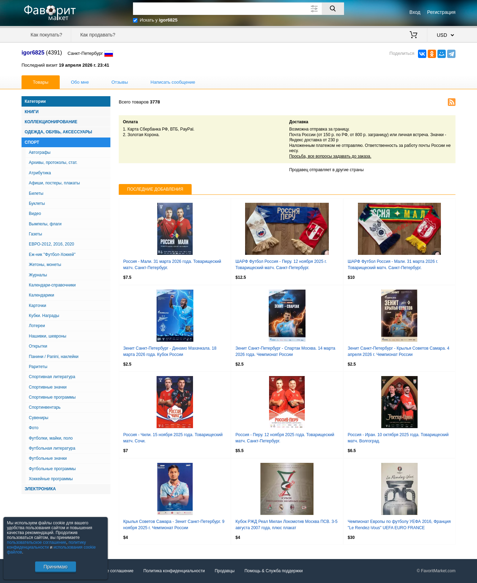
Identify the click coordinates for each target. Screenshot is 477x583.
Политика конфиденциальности (174, 570)
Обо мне (80, 82)
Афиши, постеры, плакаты (54, 183)
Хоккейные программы (51, 478)
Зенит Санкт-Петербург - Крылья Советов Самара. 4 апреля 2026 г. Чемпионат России (399, 351)
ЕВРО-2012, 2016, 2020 (51, 244)
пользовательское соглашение (36, 542)
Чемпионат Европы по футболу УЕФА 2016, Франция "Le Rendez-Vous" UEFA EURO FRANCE (399, 524)
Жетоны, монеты (45, 264)
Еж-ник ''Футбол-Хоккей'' (52, 254)
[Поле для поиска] (238, 8)
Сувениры (38, 417)
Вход (414, 12)
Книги (32, 111)
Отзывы (119, 82)
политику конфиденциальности (46, 545)
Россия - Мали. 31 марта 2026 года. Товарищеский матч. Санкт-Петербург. (172, 264)
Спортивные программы (52, 397)
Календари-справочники (52, 285)
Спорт (32, 142)
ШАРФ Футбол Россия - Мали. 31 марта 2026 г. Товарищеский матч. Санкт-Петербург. (393, 264)
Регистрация (441, 12)
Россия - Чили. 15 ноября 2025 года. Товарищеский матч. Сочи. (173, 437)
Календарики (41, 295)
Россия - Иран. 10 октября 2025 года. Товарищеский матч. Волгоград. (398, 437)
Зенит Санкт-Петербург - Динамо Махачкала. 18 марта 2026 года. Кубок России (169, 351)
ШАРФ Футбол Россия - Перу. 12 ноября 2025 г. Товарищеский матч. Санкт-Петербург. (281, 264)
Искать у (159, 20)
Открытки (38, 346)
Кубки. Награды (44, 315)
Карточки (37, 305)
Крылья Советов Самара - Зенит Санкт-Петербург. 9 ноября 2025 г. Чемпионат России (173, 524)
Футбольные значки (48, 458)
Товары (41, 82)
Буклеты (37, 203)
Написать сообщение (173, 82)
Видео (35, 213)
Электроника (40, 488)
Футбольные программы (52, 468)
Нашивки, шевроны (47, 336)
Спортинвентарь (45, 407)
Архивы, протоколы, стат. (53, 162)
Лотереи (37, 325)
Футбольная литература (52, 448)
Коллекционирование (51, 121)
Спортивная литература (52, 376)
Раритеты (38, 366)
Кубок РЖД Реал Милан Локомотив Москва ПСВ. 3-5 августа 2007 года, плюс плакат (286, 524)
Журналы (38, 275)
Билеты (36, 193)
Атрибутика (40, 172)
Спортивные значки (48, 387)
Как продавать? (97, 35)
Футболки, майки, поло (51, 438)
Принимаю (55, 566)
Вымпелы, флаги (45, 224)
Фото (34, 427)
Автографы (39, 152)
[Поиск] (333, 8)
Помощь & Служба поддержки (273, 570)
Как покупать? (46, 35)
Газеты (35, 234)
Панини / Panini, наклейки (53, 356)
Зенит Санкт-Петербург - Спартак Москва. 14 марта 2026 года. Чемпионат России (285, 351)
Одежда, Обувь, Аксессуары (58, 132)
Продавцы (224, 570)
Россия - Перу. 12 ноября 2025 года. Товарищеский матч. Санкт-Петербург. (284, 437)
